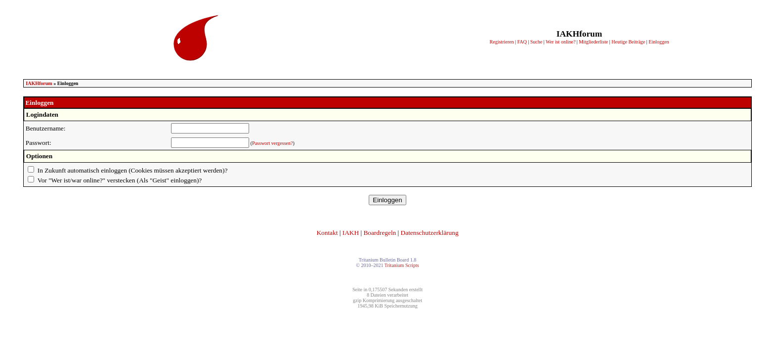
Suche (536, 41)
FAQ (521, 41)
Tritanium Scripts (402, 265)
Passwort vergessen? (272, 143)
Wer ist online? (560, 41)
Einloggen (658, 41)
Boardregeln (379, 232)
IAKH (351, 232)
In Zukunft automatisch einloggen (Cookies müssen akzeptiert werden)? (133, 170)
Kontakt (327, 232)
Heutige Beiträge (628, 41)
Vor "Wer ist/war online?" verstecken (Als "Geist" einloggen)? (120, 180)
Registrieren (502, 41)
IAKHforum (39, 83)
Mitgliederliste (593, 41)
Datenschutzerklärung (430, 232)
